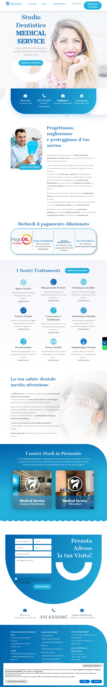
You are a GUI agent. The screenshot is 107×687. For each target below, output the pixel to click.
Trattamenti (59, 4)
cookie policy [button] (39, 671)
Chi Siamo (32, 4)
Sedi (44, 4)
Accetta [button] (96, 681)
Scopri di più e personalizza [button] (16, 681)
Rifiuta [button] (85, 681)
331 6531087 (53, 604)
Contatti (76, 4)
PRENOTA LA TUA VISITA (92, 5)
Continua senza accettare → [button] (92, 665)
